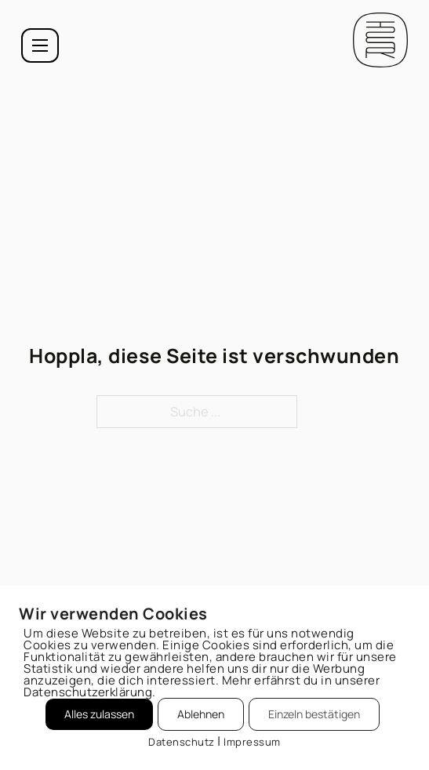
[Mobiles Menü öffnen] (40, 45)
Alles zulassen (99, 713)
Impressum (252, 742)
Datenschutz (181, 742)
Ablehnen (200, 713)
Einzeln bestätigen (314, 713)
